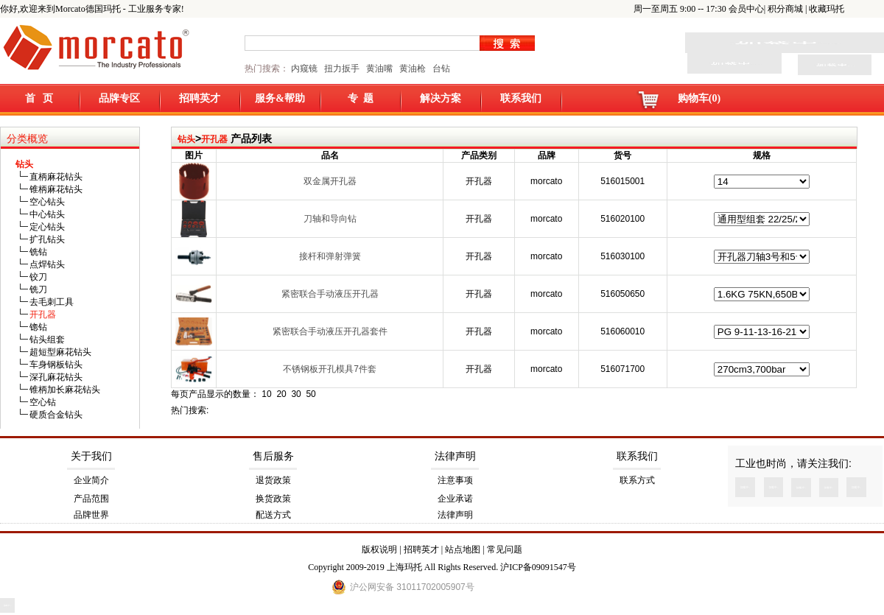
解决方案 (440, 98)
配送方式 (273, 515)
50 (310, 394)
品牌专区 (119, 98)
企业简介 (91, 480)
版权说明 (379, 549)
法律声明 (455, 456)
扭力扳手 (341, 68)
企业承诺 (455, 498)
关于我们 (91, 456)
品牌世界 (91, 515)
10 (266, 394)
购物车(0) (699, 98)
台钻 (440, 68)
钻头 (186, 139)
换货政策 (273, 498)
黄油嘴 (379, 68)
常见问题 (504, 549)
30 (296, 394)
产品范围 (91, 498)
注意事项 (455, 480)
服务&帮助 (280, 98)
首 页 (39, 98)
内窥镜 (304, 68)
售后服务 (273, 456)
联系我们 (520, 98)
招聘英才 (199, 98)
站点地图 (462, 549)
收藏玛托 (826, 9)
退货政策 (273, 480)
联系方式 (637, 480)
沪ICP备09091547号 (538, 567)
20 (281, 394)
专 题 (360, 98)
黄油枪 (412, 68)
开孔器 (214, 139)
